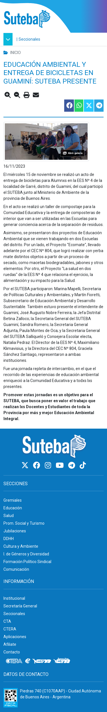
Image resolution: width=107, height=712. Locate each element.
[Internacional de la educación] (27, 661)
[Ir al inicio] (27, 19)
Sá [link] (5, 354)
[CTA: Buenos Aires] (62, 661)
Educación (12, 508)
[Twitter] (25, 465)
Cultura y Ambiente (20, 546)
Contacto (11, 652)
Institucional (14, 598)
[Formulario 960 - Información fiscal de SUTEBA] (10, 697)
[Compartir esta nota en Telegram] (99, 105)
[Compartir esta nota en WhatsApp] (78, 105)
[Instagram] (49, 465)
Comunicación (16, 569)
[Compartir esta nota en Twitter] (88, 105)
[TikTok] (83, 465)
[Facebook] (37, 465)
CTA (7, 621)
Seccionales (29, 39)
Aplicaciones (14, 636)
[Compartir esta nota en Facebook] (69, 105)
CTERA (9, 629)
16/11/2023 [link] (14, 166)
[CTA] (42, 661)
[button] (9, 39)
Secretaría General (20, 606)
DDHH (8, 538)
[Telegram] (72, 465)
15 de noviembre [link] (41, 174)
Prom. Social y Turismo (24, 523)
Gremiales (12, 500)
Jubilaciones (14, 531)
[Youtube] (60, 465)
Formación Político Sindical (27, 561)
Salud (8, 515)
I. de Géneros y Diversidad (26, 554)
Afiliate (9, 644)
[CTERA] (14, 661)
